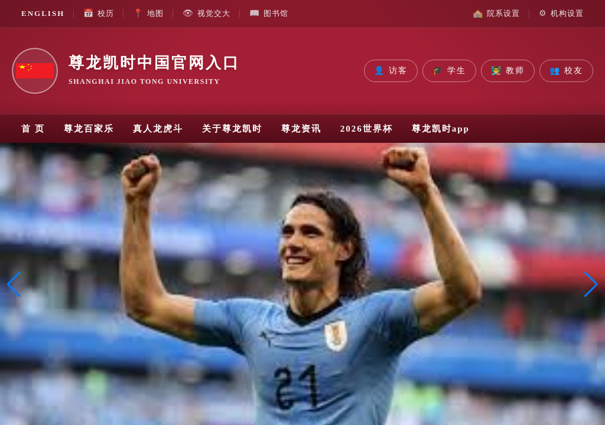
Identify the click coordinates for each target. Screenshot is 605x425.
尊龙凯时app (441, 128)
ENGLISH (42, 13)
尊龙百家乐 (89, 128)
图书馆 (268, 13)
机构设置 (561, 13)
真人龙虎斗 (158, 128)
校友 (566, 71)
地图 (148, 13)
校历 (98, 13)
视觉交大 (206, 13)
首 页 (33, 128)
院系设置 (496, 13)
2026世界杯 (366, 128)
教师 (508, 71)
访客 (391, 71)
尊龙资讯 (301, 128)
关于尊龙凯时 (232, 128)
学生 (449, 71)
